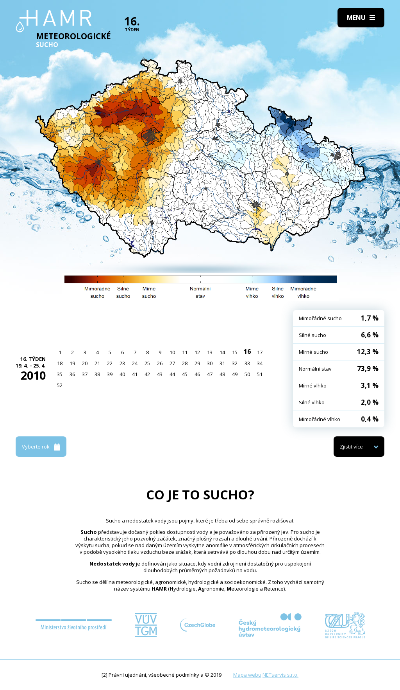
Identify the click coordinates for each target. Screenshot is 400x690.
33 (247, 363)
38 (97, 374)
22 (109, 363)
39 (109, 374)
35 (59, 374)
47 (209, 374)
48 (222, 374)
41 (135, 374)
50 (247, 374)
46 (197, 374)
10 (172, 352)
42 (147, 374)
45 (185, 374)
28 (185, 363)
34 (259, 363)
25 (147, 363)
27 (172, 363)
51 (259, 374)
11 (185, 352)
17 (259, 352)
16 (247, 351)
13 (209, 352)
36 (72, 374)
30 (209, 363)
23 (122, 363)
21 (97, 363)
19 (72, 363)
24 (135, 363)
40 (122, 374)
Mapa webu (247, 674)
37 (85, 374)
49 (235, 374)
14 (222, 352)
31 (222, 363)
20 (85, 363)
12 (197, 352)
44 (172, 374)
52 (59, 385)
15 (235, 352)
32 (235, 363)
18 (59, 363)
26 (159, 363)
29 (197, 363)
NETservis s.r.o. (280, 674)
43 (159, 374)
